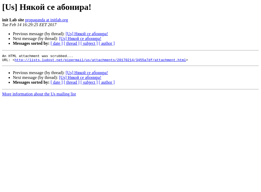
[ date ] (57, 43)
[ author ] (107, 43)
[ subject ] (89, 43)
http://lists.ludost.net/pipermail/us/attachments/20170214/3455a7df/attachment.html (100, 61)
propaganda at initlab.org (46, 20)
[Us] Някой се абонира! (87, 33)
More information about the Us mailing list (39, 95)
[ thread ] (72, 43)
